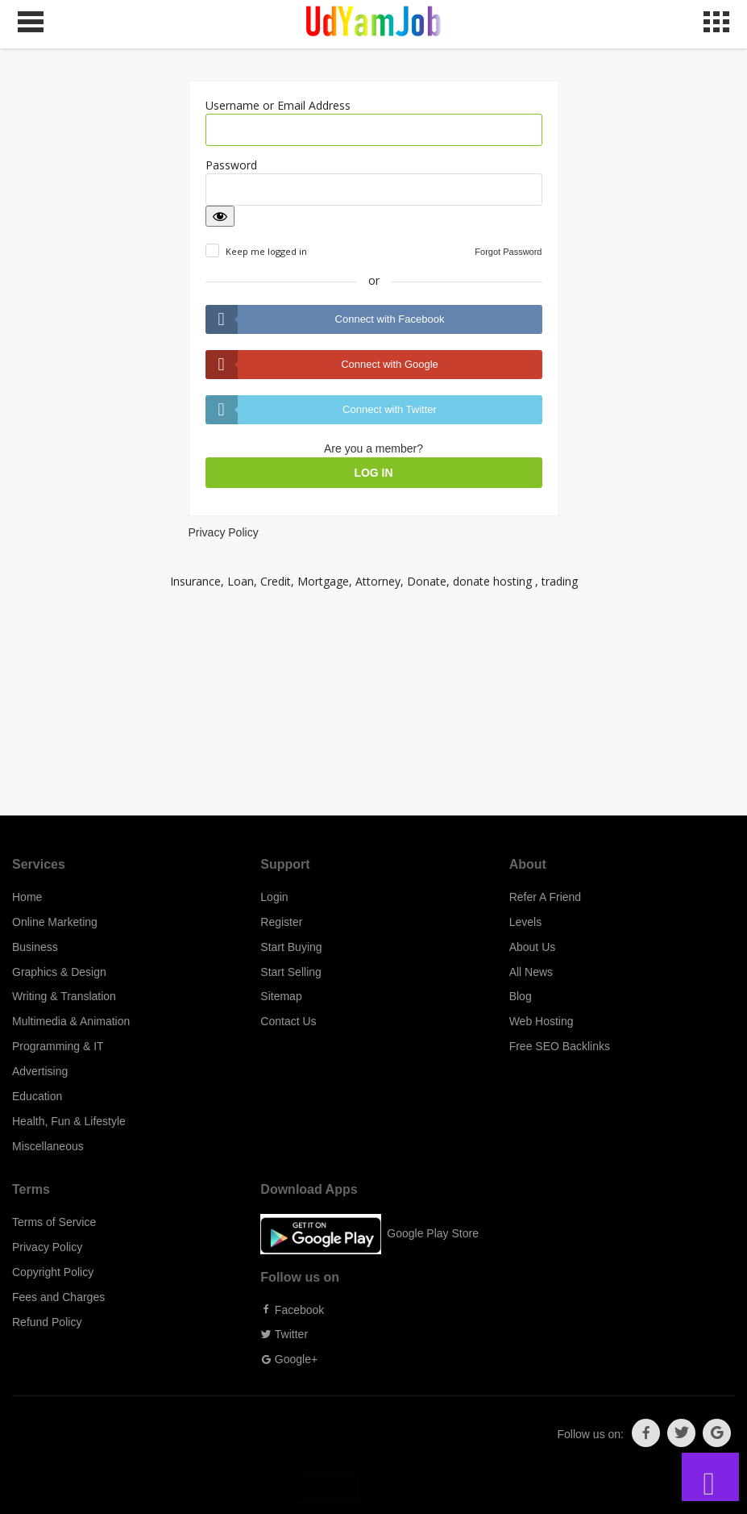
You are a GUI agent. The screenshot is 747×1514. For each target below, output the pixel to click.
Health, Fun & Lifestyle (69, 1121)
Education (37, 1096)
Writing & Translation (64, 996)
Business (35, 947)
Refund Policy (46, 1322)
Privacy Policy (224, 532)
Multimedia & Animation (71, 1021)
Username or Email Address (278, 105)
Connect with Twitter (389, 409)
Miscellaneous (48, 1146)
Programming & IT (58, 1046)
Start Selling (290, 972)
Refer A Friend (545, 896)
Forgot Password (508, 252)
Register (281, 921)
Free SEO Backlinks (559, 1046)
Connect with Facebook (390, 319)
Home (27, 896)
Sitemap (280, 996)
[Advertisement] (373, 702)
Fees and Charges (58, 1297)
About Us (532, 947)
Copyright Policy (52, 1272)
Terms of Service (54, 1222)
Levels (525, 921)
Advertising (40, 1071)
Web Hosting (541, 1021)
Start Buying (291, 947)
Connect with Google (389, 364)
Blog (520, 996)
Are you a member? (373, 448)
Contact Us (288, 1021)
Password (231, 165)
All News (531, 972)
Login (274, 896)
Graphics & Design (59, 972)
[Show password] (219, 216)
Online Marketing (55, 921)
